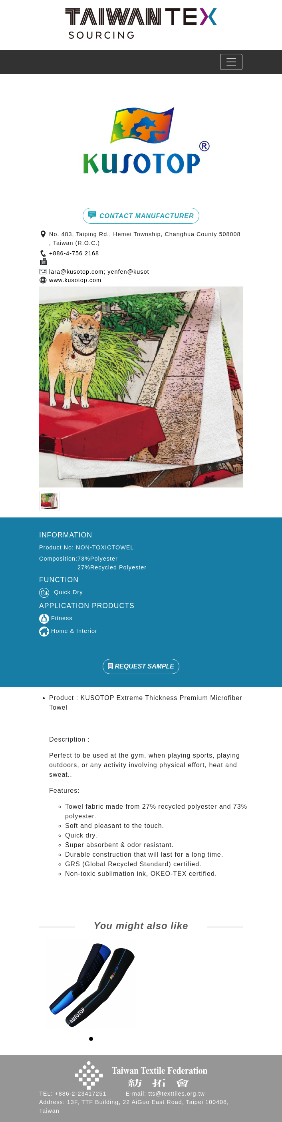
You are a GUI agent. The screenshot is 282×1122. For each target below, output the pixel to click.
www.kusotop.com (75, 280)
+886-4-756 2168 (74, 253)
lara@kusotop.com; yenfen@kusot (99, 272)
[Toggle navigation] (231, 62)
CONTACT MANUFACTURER (141, 215)
